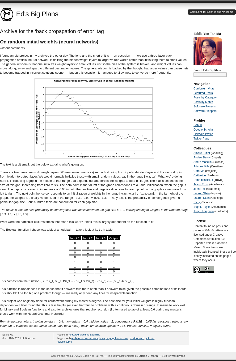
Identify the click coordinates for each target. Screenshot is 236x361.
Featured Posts (203, 93)
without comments (12, 48)
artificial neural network (85, 338)
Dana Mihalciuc (203, 180)
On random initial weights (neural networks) (49, 41)
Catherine (200, 175)
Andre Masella (203, 162)
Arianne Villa (201, 166)
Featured (73, 334)
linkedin (150, 338)
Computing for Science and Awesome (211, 11)
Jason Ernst (201, 184)
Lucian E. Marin (148, 355)
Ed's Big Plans (29, 14)
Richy (197, 202)
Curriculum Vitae (204, 88)
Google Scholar (203, 129)
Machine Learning (90, 334)
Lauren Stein (202, 193)
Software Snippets (205, 111)
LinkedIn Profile (203, 134)
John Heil (199, 189)
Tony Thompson (204, 211)
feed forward (137, 338)
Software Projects (205, 106)
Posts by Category (205, 97)
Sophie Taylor (202, 206)
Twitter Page (201, 138)
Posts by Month (203, 102)
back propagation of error (113, 338)
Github (198, 125)
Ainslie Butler (202, 153)
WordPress (178, 355)
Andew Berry (202, 157)
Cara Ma (199, 171)
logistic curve (64, 341)
